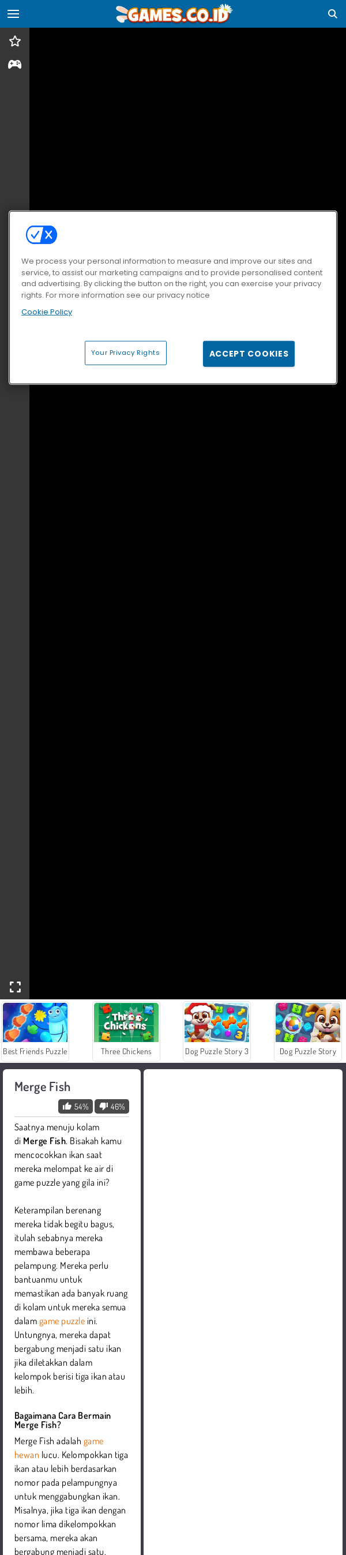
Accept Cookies (249, 353)
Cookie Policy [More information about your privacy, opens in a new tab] (46, 311)
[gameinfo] (15, 65)
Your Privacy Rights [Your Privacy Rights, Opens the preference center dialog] (125, 352)
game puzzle (62, 1321)
